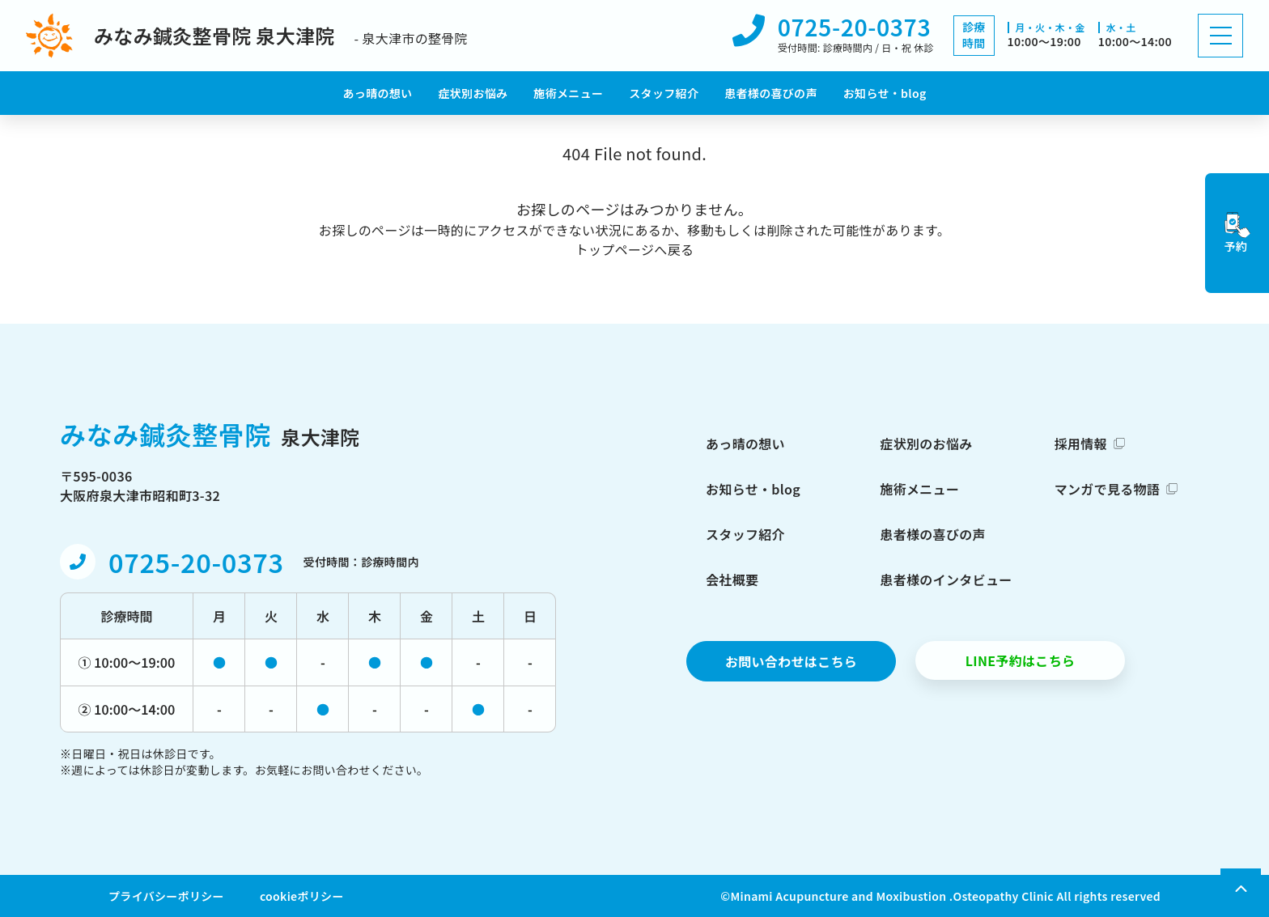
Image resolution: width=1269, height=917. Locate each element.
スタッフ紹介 (663, 93)
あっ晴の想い (378, 93)
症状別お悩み (472, 93)
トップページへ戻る (634, 249)
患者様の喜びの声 (770, 93)
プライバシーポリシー (166, 896)
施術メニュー (568, 93)
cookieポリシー (302, 896)
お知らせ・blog (885, 93)
